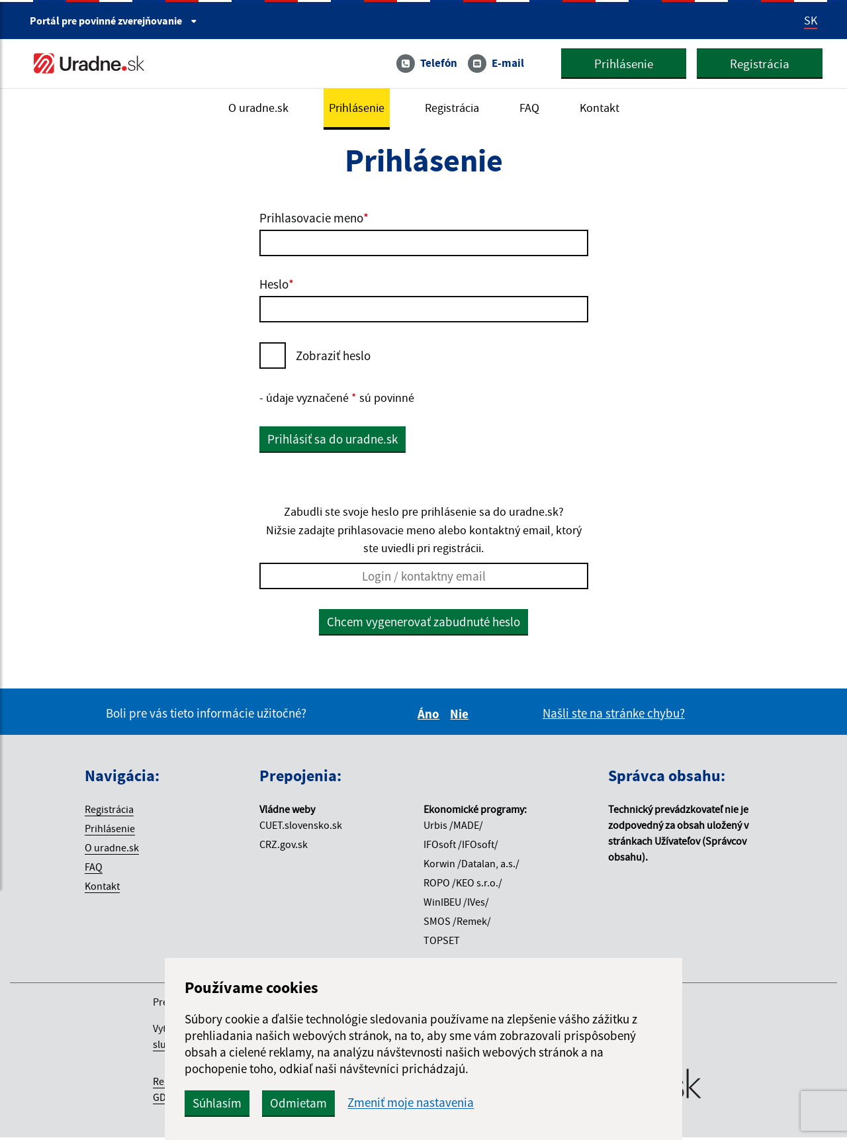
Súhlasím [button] (264, 1103)
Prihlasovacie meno (314, 218)
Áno (430, 716)
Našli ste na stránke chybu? (614, 716)
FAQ (534, 109)
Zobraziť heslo (333, 355)
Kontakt (605, 109)
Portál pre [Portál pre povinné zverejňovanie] (113, 20)
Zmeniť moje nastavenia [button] (457, 1102)
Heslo (276, 284)
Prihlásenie (618, 64)
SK (810, 20)
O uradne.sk (253, 109)
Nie (461, 716)
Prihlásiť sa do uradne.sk (332, 440)
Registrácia (754, 64)
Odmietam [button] (345, 1103)
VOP (199, 1099)
